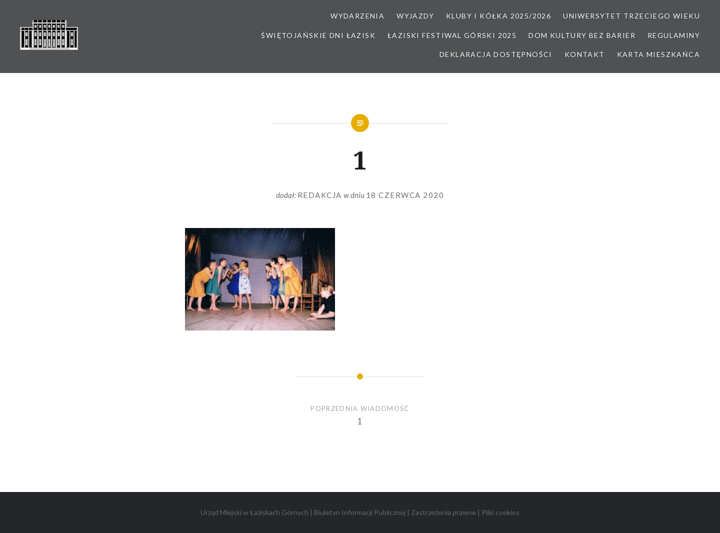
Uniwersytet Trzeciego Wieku (631, 16)
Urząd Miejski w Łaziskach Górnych (254, 512)
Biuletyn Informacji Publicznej (360, 512)
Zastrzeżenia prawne (443, 512)
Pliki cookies (501, 512)
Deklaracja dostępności (496, 54)
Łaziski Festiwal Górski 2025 (452, 35)
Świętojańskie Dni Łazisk (318, 35)
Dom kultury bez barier (582, 35)
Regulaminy (674, 35)
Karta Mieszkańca (658, 54)
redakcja (320, 195)
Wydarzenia (357, 16)
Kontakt (584, 54)
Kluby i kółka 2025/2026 (498, 16)
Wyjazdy (415, 16)
